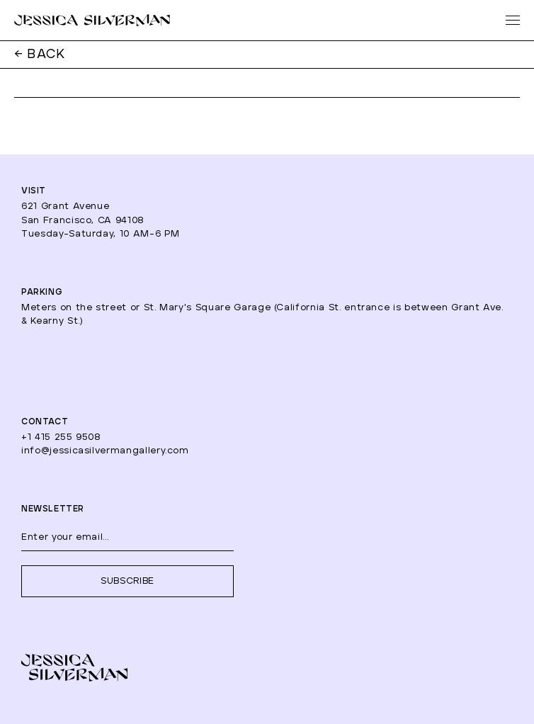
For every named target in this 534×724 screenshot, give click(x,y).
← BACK (40, 54)
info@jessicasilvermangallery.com (105, 451)
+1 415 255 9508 (61, 437)
